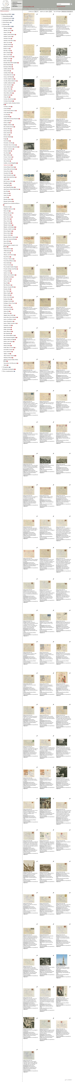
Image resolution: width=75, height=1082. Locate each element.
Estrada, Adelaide (7, 136)
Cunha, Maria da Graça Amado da (11, 118)
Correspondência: (28, 6)
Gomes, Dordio (7, 165)
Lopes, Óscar (6, 195)
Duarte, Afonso (7, 130)
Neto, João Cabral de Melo (9, 239)
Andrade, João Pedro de (9, 40)
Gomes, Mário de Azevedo (9, 169)
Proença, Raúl (7, 270)
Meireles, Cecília (7, 223)
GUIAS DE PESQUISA (16, 3)
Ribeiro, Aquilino (7, 293)
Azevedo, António (8, 44)
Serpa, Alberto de (7, 331)
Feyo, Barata (6, 153)
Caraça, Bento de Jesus (9, 74)
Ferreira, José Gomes (8, 148)
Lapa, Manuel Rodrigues (9, 187)
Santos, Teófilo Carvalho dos (10, 323)
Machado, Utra (7, 206)
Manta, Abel (6, 210)
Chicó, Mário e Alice (8, 93)
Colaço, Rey (6, 97)
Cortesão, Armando (8, 101)
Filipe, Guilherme (7, 155)
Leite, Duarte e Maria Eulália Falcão (11, 189)
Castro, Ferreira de (8, 84)
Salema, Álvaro (7, 313)
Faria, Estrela (6, 140)
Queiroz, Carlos (7, 272)
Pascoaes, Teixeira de (8, 258)
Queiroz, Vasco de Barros (9, 275)
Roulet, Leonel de (7, 307)
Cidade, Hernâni (7, 95)
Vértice (5, 365)
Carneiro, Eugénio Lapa (9, 78)
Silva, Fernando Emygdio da (10, 337)
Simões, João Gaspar (8, 341)
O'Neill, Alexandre (8, 250)
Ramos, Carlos (7, 281)
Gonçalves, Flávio (7, 173)
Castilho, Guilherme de (9, 82)
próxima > (69, 1079)
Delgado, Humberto (8, 124)
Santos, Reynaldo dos (8, 321)
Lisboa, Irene (6, 193)
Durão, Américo (7, 132)
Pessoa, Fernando (7, 264)
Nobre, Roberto (7, 243)
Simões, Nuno (7, 343)
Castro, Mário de (7, 86)
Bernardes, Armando (8, 56)
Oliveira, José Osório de (9, 254)
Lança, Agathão (7, 185)
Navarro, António (7, 235)
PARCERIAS (14, 6)
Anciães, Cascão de (8, 36)
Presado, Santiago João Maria (10, 268)
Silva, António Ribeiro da (9, 335)
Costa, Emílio (6, 108)
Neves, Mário (6, 241)
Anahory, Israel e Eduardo (9, 34)
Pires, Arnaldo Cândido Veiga (10, 266)
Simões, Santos (7, 345)
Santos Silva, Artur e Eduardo (10, 317)
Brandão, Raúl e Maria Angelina (10, 62)
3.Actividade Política (6, 20)
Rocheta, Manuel (7, 299)
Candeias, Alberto (8, 72)
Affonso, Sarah (7, 28)
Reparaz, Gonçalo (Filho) (9, 287)
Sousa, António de (8, 351)
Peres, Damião (7, 262)
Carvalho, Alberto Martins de (10, 80)
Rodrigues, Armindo (8, 301)
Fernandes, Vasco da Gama (9, 144)
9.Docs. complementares (7, 371)
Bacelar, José (6, 48)
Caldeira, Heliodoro (8, 68)
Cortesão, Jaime (7, 106)
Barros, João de (7, 54)
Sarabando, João (7, 325)
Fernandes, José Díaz (8, 142)
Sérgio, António (7, 329)
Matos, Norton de (7, 217)
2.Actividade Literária (7, 18)
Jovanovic (6, 179)
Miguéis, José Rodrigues (9, 227)
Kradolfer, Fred (7, 183)
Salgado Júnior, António (9, 315)
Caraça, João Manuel (8, 76)
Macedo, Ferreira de (8, 201)
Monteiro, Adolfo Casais (9, 229)
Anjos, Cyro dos (7, 42)
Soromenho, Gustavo (8, 349)
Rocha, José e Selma (8, 297)
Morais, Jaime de (7, 233)
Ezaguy (5, 138)
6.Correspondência (6, 26)
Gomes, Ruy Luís (7, 171)
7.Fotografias (5, 367)
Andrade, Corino (7, 38)
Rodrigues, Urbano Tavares (9, 303)
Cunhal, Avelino (7, 120)
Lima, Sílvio (6, 191)
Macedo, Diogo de (8, 199)
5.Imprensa (4, 24)
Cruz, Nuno (6, 114)
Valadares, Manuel (8, 357)
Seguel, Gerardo (7, 327)
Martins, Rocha (7, 215)
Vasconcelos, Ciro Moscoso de (10, 363)
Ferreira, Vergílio (7, 150)
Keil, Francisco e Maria (8, 181)
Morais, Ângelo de (8, 231)
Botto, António (7, 60)
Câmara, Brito (7, 70)
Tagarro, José (7, 353)
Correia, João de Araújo (9, 99)
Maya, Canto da (7, 221)
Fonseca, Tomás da (8, 157)
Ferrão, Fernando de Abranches (10, 146)
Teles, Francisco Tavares (9, 355)
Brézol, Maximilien (8, 64)
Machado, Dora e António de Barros (11, 203)
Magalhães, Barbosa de (9, 208)
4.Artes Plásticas (6, 22)
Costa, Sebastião (7, 112)
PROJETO (14, 5)
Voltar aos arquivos (4, 11)
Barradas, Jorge (7, 50)
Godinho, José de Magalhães (10, 163)
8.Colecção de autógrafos (8, 369)
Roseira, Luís (6, 305)
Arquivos (25, 9)
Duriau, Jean (6, 134)
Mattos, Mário (7, 219)
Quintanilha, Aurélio (8, 277)
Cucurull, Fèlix (7, 116)
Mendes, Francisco (8, 225)
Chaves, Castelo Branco (9, 91)
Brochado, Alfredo (8, 66)
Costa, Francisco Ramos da (9, 110)
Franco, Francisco (7, 159)
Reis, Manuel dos (7, 285)
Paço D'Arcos (6, 256)
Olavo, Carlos (7, 252)
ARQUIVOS (14, 2)
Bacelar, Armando (7, 46)
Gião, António (7, 161)
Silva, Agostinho (7, 333)
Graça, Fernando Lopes (9, 175)
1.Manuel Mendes (6, 16)
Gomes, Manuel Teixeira (9, 167)
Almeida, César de (8, 30)
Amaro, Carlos (7, 32)
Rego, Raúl (6, 283)
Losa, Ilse (6, 197)
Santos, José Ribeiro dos (9, 319)
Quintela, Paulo (7, 279)
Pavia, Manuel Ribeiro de (9, 260)
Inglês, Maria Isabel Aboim (9, 177)
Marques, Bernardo (8, 213)
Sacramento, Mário (8, 309)
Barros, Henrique (7, 52)
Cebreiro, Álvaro (7, 88)
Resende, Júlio (7, 289)
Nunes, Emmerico (7, 248)
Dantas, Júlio (6, 122)
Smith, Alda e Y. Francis (9, 347)
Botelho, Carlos (7, 58)
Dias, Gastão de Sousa (8, 126)
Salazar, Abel (6, 311)
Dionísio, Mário (7, 128)
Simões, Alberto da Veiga (9, 339)
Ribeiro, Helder (7, 295)
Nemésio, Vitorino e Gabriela (10, 237)
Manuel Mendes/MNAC (6, 14)
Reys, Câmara (7, 291)
